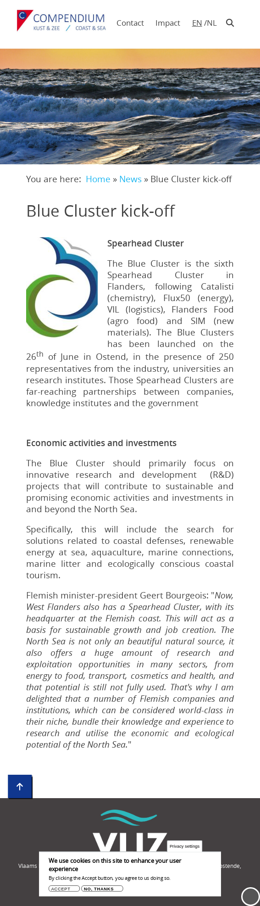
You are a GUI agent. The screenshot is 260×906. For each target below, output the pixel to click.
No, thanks (99, 891)
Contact (130, 22)
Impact (167, 22)
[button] (62, 287)
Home (98, 179)
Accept (61, 891)
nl (211, 22)
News (130, 179)
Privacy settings (184, 848)
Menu (250, 896)
